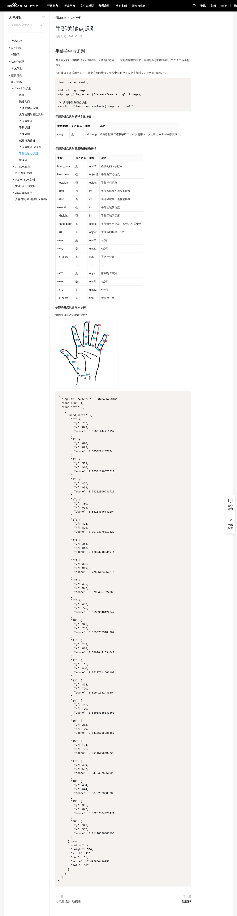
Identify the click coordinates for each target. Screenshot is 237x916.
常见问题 (16, 68)
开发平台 (69, 5)
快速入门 (24, 101)
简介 (21, 95)
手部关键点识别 (28, 153)
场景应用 (104, 5)
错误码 (15, 54)
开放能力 (52, 5)
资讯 (203, 5)
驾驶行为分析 (27, 140)
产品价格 (16, 40)
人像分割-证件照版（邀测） (31, 199)
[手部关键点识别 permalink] (53, 51)
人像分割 (24, 134)
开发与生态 (138, 5)
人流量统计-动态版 (30, 147)
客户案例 (121, 5)
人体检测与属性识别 (31, 114)
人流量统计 (25, 121)
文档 (213, 5)
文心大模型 (87, 5)
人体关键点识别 (28, 108)
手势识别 (24, 127)
